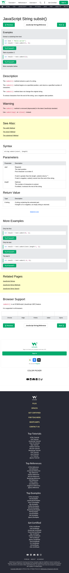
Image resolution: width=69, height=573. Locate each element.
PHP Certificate (34, 538)
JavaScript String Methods (11, 285)
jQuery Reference (33, 487)
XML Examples (33, 515)
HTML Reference (33, 467)
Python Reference (33, 474)
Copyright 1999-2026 (16, 569)
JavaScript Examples (33, 500)
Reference (36, 25)
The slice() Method (9, 132)
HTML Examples (34, 497)
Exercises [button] (33, 3)
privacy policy (38, 566)
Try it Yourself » (10, 48)
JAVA (45, 7)
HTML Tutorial (34, 437)
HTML (8, 7)
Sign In (34, 353)
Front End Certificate (34, 532)
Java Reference (33, 484)
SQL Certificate (34, 534)
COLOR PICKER (34, 371)
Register (38, 363)
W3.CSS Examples (33, 508)
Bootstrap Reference (33, 478)
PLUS (34, 403)
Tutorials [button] (11, 3)
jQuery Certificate (34, 539)
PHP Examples (33, 512)
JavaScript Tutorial (35, 441)
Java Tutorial (34, 454)
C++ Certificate (34, 543)
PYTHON (38, 7)
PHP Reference (33, 480)
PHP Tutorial (35, 452)
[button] (40, 2)
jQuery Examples (33, 517)
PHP (51, 7)
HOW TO (58, 7)
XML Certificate (34, 547)
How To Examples (33, 502)
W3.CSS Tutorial (34, 448)
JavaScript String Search (11, 288)
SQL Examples (33, 504)
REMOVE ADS (34, 212)
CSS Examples (33, 499)
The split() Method (9, 128)
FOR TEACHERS (34, 417)
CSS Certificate (34, 528)
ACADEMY (40, 559)
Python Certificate (34, 536)
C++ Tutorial (34, 456)
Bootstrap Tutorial (34, 450)
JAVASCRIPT (22, 7)
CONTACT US (34, 426)
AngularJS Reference (33, 486)
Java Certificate (34, 541)
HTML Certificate (34, 526)
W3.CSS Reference (33, 476)
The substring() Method (10, 135)
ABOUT (33, 559)
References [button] (22, 3)
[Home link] (3, 2)
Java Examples (33, 513)
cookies (31, 566)
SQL (30, 7)
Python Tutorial (34, 447)
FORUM (26, 559)
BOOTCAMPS (35, 422)
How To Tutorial (34, 443)
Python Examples (33, 506)
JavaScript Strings (9, 281)
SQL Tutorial (34, 445)
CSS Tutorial (34, 439)
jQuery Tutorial (34, 458)
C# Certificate (34, 545)
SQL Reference (33, 473)
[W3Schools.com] (34, 399)
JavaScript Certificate (34, 530)
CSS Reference (33, 469)
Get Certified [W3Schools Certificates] (52, 3)
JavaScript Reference (33, 471)
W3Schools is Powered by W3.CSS (49, 569)
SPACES (34, 408)
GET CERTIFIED (34, 413)
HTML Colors (34, 482)
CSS (14, 7)
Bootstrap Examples (33, 510)
